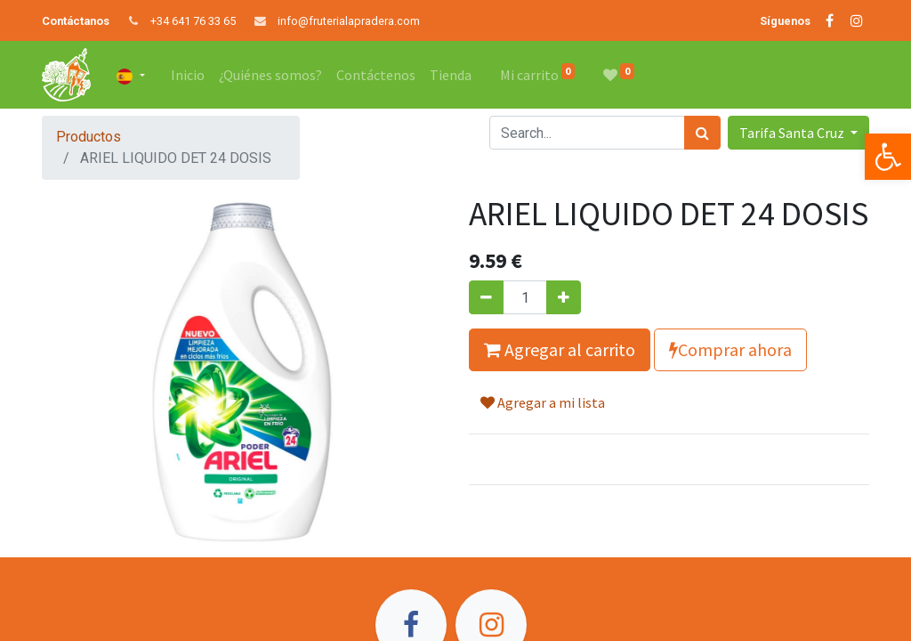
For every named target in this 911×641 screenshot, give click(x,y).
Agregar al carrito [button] (559, 349)
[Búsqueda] (702, 133)
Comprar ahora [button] (730, 349)
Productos (88, 136)
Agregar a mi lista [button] (542, 402)
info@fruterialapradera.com (349, 21)
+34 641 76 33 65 (193, 21)
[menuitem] (188, 75)
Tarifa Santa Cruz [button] (793, 133)
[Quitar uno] (486, 297)
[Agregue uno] (563, 297)
